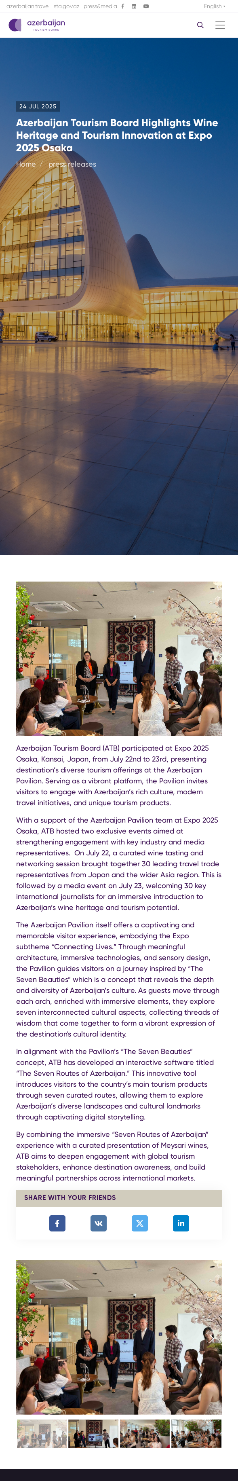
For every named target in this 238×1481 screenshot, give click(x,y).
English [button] (213, 6)
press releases (72, 164)
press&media (100, 6)
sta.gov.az (67, 6)
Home (26, 164)
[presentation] (26, 1339)
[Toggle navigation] (220, 25)
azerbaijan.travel (28, 6)
